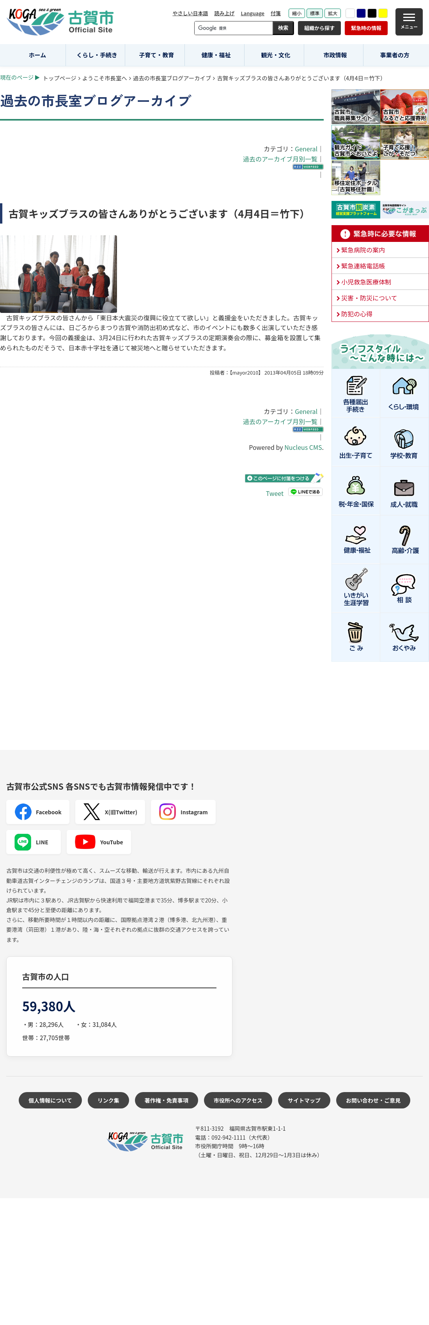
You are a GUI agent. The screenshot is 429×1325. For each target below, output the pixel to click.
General (306, 148)
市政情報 (335, 55)
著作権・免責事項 (166, 1100)
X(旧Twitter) (110, 812)
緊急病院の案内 (363, 249)
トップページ (59, 78)
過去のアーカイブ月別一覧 (280, 158)
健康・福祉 (216, 55)
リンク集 (108, 1100)
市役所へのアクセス (238, 1100)
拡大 (332, 13)
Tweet (275, 492)
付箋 (276, 13)
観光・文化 (275, 55)
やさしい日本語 (190, 13)
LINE (31, 842)
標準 (314, 13)
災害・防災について (369, 297)
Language (252, 13)
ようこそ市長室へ (104, 78)
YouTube (98, 842)
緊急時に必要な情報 (380, 234)
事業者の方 (395, 55)
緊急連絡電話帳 (363, 265)
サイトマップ (304, 1100)
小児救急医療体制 (366, 281)
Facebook (38, 812)
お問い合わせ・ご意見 (373, 1100)
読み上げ (224, 13)
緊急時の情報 (366, 28)
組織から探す (319, 28)
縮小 (296, 13)
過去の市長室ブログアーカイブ (172, 78)
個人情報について (50, 1100)
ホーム (37, 55)
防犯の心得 (356, 313)
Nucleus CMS (303, 447)
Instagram (183, 812)
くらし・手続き (96, 55)
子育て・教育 (156, 55)
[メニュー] (409, 22)
